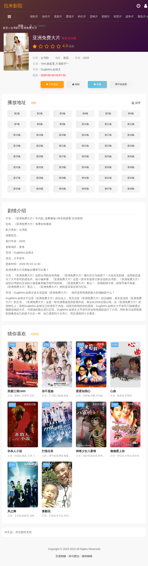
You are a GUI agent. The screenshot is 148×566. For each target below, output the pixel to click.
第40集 (85, 178)
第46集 (85, 188)
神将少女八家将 (86, 451)
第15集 (62, 135)
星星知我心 (83, 391)
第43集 (16, 188)
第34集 (85, 167)
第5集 (108, 113)
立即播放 (52, 84)
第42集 (131, 178)
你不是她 (47, 391)
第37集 (16, 178)
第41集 (108, 178)
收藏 (97, 84)
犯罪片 (118, 16)
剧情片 (106, 16)
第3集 (63, 113)
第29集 (108, 156)
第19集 (16, 145)
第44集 (39, 188)
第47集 (108, 188)
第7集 (17, 124)
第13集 (16, 135)
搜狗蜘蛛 (87, 556)
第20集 (39, 145)
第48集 (131, 188)
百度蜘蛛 (61, 556)
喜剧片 (58, 16)
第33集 (62, 167)
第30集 (131, 156)
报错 (75, 84)
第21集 (62, 145)
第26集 (39, 156)
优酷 (33, 102)
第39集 (62, 178)
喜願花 (46, 511)
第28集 (85, 156)
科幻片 (82, 16)
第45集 (62, 188)
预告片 (142, 16)
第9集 (63, 124)
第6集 (131, 113)
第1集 (17, 113)
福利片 (34, 16)
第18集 (131, 135)
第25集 (16, 156)
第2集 (40, 113)
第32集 (39, 167)
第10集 (85, 124)
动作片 (46, 16)
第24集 (131, 145)
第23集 (108, 145)
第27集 (62, 156)
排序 (136, 102)
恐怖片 (94, 16)
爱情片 (70, 16)
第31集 (16, 167)
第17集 (108, 135)
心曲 (113, 391)
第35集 (108, 167)
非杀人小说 (15, 451)
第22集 (85, 145)
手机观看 (121, 84)
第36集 (131, 167)
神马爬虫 (74, 556)
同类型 (35, 334)
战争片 (130, 16)
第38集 (39, 178)
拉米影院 (13, 5)
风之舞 (12, 511)
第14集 (39, 135)
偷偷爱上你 (117, 451)
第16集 (85, 135)
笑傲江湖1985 (16, 391)
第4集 (85, 113)
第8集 (40, 124)
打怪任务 (47, 451)
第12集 (131, 124)
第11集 (108, 124)
